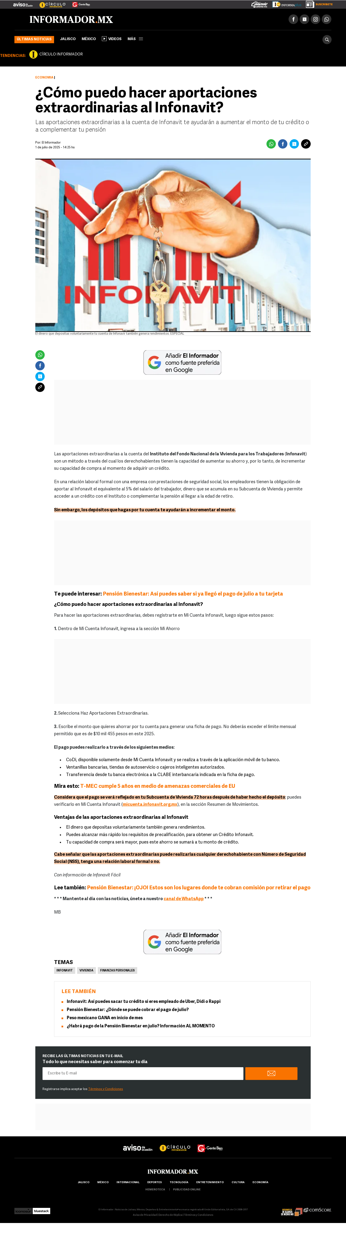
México (89, 39)
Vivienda (86, 970)
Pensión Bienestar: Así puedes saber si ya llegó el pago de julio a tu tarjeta (193, 594)
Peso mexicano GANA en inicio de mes (105, 1018)
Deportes (154, 1182)
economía (260, 1182)
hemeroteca (155, 1189)
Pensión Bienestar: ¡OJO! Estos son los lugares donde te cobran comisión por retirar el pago (198, 888)
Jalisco (68, 39)
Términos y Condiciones (105, 1089)
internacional (128, 1182)
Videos (112, 38)
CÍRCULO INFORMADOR (61, 54)
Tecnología (179, 1182)
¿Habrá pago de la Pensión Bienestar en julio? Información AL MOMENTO (141, 1026)
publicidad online (187, 1189)
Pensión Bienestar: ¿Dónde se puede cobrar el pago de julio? (128, 1010)
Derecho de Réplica (170, 1215)
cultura (238, 1182)
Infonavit (64, 970)
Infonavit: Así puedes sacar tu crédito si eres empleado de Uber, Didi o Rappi (144, 1002)
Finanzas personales (117, 970)
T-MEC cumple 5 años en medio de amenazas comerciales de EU (157, 786)
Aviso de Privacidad (145, 1215)
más (135, 39)
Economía (44, 77)
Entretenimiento (210, 1182)
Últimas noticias (34, 39)
